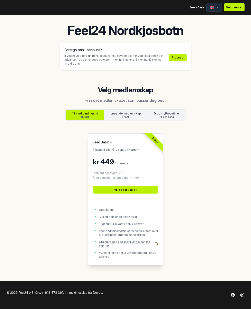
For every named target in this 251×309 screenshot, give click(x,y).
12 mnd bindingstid (85, 115)
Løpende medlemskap (126, 115)
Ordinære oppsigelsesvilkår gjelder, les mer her (128, 243)
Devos (97, 293)
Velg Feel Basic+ (125, 189)
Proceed (177, 57)
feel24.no (197, 7)
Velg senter (234, 7)
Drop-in (166, 115)
